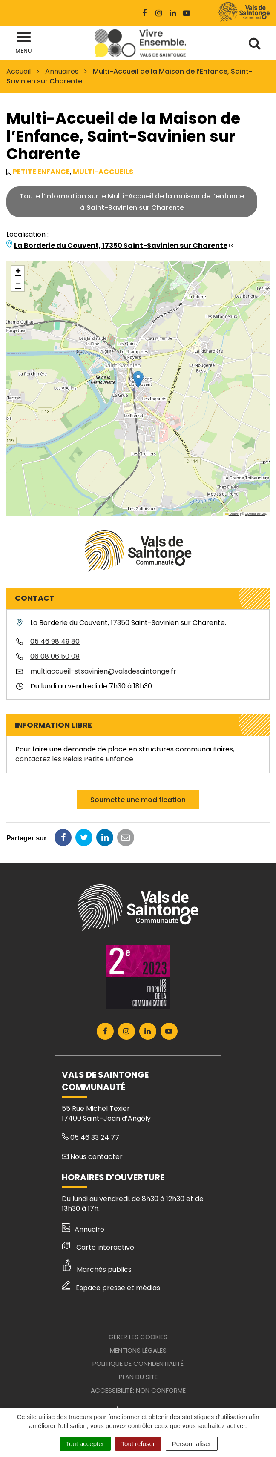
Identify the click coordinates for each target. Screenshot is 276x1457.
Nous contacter (92, 1157)
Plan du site (138, 1376)
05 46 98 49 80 (55, 641)
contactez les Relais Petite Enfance (74, 759)
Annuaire (83, 1229)
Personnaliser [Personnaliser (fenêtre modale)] (191, 1443)
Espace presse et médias (111, 1288)
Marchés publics (97, 1269)
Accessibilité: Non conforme (138, 1390)
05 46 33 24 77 (90, 1137)
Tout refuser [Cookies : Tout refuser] (138, 1443)
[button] (138, 379)
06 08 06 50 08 (55, 656)
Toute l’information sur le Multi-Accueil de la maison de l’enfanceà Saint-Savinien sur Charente (132, 201)
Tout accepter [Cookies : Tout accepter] (85, 1443)
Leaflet (232, 514)
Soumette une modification (138, 800)
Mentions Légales (138, 1350)
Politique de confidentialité (138, 1363)
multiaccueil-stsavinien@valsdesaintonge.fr (103, 671)
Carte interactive (98, 1247)
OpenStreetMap (256, 514)
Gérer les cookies (138, 1336)
